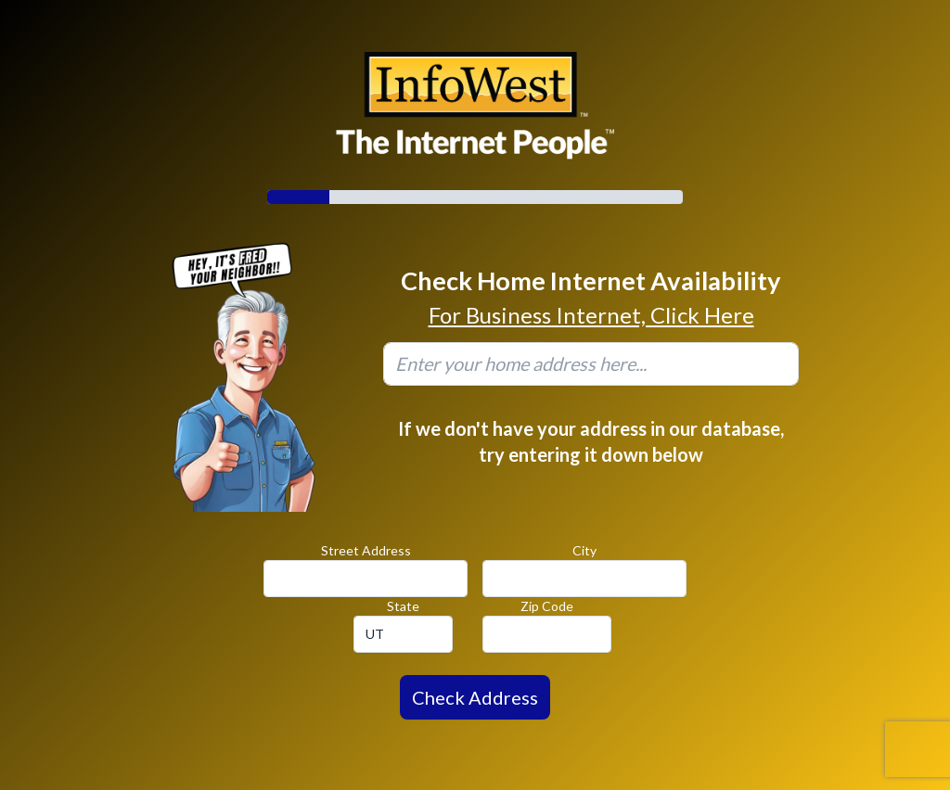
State (403, 606)
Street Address (366, 550)
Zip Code (546, 606)
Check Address (475, 697)
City (584, 550)
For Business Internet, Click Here (591, 314)
